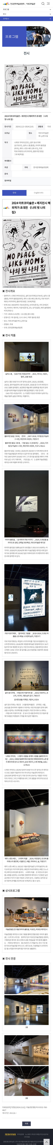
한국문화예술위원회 (14, 4)
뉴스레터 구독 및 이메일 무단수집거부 (36, 1134)
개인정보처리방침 (10, 1134)
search (43, 4)
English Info (38, 193)
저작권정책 (20, 1134)
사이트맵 (27, 1137)
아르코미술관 (30, 4)
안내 (14, 193)
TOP (47, 1142)
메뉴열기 (48, 4)
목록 (26, 1124)
